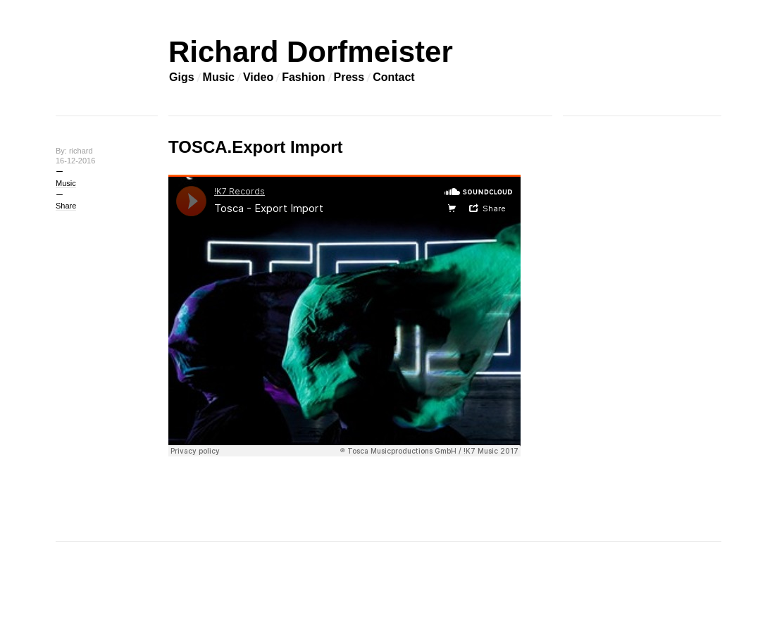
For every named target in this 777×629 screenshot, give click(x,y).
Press (349, 77)
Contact (394, 77)
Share (66, 205)
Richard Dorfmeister (310, 51)
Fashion (303, 77)
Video (258, 77)
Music (219, 77)
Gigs (181, 77)
